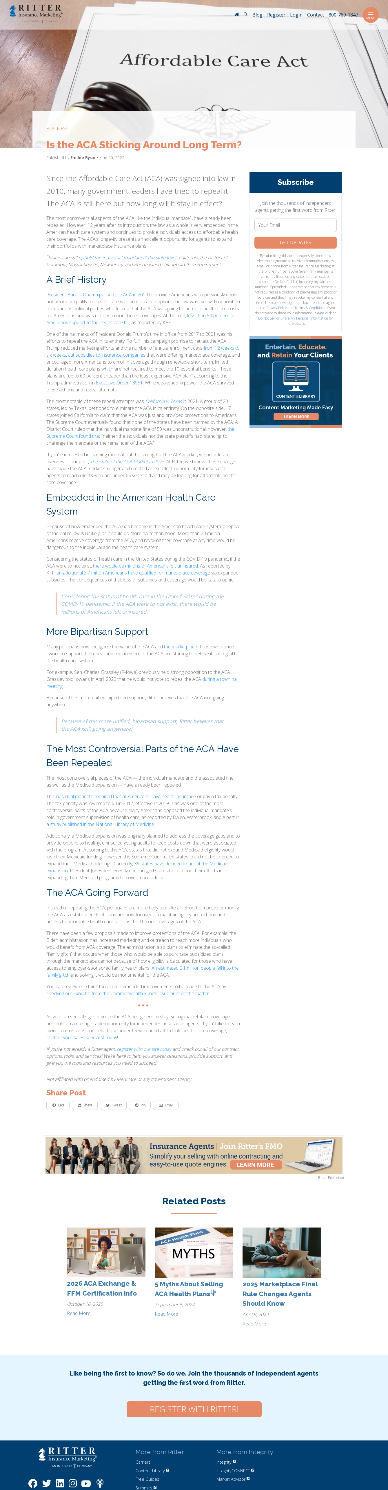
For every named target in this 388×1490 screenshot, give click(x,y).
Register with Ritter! (194, 1409)
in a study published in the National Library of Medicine (142, 820)
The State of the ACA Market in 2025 (127, 461)
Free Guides (147, 1479)
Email (166, 1105)
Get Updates (295, 242)
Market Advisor (232, 1479)
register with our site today (144, 1049)
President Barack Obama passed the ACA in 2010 (97, 294)
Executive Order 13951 (119, 383)
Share (85, 1105)
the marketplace (180, 646)
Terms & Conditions (309, 307)
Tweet (114, 1105)
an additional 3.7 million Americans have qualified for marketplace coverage (133, 573)
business (57, 128)
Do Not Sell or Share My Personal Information (293, 318)
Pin (140, 1105)
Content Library (152, 1470)
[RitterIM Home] (236, 15)
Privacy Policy (276, 307)
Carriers (143, 1462)
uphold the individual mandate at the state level (127, 257)
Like (58, 1105)
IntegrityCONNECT (235, 1470)
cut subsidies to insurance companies (106, 355)
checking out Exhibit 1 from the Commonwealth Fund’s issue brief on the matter (127, 993)
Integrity (226, 1462)
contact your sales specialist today (81, 1037)
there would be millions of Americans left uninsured (145, 566)
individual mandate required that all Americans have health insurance (125, 796)
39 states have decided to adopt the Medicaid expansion (137, 867)
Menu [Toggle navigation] (371, 15)
